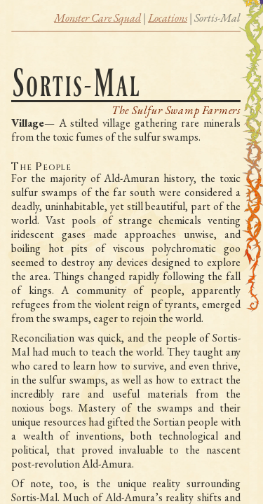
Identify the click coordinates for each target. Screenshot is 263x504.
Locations (167, 17)
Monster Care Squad (97, 17)
